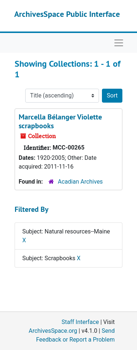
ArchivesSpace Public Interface (67, 14)
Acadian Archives (80, 181)
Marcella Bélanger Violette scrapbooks (60, 121)
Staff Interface (80, 321)
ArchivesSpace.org (52, 330)
